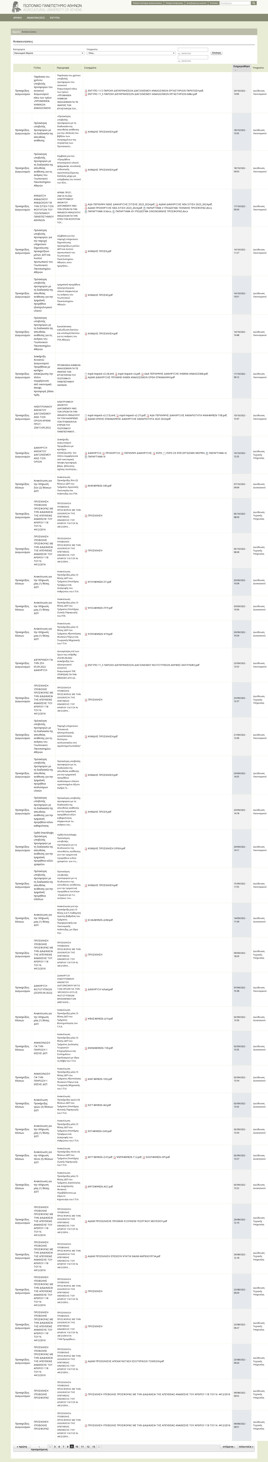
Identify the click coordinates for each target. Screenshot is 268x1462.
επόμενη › (229, 1446)
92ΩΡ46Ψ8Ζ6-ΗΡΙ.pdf (158, 1157)
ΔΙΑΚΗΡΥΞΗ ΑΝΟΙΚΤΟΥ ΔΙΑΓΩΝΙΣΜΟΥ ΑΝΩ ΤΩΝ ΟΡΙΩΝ (42, 454)
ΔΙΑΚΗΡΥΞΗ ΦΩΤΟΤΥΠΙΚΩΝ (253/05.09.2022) (43, 989)
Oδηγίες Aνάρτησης (174, 3)
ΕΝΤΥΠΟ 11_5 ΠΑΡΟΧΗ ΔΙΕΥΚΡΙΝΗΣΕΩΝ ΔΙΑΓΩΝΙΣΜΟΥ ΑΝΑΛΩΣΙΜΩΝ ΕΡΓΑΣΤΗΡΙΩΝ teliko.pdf (142, 94)
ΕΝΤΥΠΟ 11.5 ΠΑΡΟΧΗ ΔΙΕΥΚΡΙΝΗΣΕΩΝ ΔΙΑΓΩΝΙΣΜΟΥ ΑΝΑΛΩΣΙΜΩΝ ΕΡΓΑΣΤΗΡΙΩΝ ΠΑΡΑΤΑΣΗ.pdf (145, 90)
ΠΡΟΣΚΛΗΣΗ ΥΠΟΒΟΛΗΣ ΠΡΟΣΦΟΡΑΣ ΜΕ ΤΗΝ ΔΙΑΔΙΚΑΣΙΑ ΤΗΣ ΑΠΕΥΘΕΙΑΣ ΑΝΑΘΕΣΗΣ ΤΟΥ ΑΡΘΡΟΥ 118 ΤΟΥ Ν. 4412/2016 (43, 515)
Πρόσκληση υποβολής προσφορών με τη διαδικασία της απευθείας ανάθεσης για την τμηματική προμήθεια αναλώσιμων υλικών (43, 775)
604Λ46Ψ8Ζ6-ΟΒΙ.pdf (99, 485)
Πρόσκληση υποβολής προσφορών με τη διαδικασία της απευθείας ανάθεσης (43, 131)
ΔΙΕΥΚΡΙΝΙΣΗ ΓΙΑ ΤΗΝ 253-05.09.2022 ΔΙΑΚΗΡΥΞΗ (43, 665)
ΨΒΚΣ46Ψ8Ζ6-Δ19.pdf (100, 1018)
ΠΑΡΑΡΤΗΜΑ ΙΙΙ (217, 453)
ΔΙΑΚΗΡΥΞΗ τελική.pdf (100, 989)
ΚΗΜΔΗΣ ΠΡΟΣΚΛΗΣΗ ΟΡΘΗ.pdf (106, 848)
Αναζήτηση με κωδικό (196, 3)
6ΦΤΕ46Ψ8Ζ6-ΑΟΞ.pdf (100, 1186)
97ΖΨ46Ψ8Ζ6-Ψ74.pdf (100, 634)
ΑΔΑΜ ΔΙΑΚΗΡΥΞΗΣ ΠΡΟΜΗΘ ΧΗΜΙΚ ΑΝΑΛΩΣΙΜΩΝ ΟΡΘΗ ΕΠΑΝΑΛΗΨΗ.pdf (131, 377)
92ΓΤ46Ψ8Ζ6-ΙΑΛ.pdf (99, 1105)
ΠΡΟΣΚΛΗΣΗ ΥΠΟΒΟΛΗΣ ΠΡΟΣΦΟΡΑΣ (41, 1394)
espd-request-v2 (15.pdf (132, 415)
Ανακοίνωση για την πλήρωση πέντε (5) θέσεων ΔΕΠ (43, 1157)
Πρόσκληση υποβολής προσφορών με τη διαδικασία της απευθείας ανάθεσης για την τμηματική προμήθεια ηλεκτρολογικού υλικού (43, 295)
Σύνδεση (214, 3)
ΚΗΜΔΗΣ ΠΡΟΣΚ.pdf (99, 251)
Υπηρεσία (92, 49)
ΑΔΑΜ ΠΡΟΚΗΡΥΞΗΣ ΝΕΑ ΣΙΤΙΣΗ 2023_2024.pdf (115, 207)
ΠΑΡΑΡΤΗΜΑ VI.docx (99, 211)
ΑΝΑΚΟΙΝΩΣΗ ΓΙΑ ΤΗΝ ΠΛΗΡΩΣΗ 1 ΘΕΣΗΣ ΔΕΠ (42, 1048)
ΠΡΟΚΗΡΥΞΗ (112, 453)
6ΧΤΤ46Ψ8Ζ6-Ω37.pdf (100, 1157)
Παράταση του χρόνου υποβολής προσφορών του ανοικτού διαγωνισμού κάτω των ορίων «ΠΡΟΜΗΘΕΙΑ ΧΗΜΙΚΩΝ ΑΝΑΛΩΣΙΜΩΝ (43, 92)
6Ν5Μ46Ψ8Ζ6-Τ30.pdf (100, 1048)
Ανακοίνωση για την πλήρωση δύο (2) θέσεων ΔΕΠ (43, 486)
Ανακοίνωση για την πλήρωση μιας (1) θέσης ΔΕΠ (43, 608)
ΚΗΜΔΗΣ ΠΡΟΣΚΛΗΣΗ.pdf (103, 131)
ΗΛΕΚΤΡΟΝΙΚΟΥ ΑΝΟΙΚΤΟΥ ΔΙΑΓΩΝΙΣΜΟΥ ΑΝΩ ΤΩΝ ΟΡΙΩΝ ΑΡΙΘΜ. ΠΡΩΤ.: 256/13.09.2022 (43, 417)
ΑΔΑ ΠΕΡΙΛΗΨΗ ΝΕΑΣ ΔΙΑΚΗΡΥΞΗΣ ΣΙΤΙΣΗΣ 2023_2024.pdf (121, 204)
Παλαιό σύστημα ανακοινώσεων (147, 3)
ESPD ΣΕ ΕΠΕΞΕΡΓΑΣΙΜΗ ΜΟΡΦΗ (185, 453)
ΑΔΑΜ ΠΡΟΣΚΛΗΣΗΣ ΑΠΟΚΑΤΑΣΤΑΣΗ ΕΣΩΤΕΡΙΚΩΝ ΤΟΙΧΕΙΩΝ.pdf (126, 1361)
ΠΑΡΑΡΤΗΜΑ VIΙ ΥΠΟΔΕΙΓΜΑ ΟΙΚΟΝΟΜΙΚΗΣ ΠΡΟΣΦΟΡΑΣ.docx (151, 211)
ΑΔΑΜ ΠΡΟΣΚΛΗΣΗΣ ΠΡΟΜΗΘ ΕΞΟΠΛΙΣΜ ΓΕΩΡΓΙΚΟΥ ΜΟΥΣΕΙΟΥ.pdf (127, 1221)
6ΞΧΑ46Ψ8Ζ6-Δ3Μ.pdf (100, 920)
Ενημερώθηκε (241, 68)
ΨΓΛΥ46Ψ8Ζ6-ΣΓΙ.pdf (99, 581)
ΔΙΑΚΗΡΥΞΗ (94, 453)
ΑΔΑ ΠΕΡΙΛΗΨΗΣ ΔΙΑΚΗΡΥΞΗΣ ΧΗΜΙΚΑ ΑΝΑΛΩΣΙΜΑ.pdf (176, 373)
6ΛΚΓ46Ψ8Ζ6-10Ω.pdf (100, 1079)
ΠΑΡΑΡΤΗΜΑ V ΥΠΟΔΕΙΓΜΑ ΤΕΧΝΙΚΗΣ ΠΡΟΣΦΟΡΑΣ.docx (179, 207)
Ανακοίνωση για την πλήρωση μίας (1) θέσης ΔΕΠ (43, 582)
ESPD (159, 453)
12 (88, 1446)
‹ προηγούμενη (39, 1448)
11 (82, 1446)
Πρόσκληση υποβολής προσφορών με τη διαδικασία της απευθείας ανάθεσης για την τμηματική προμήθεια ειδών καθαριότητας (43, 811)
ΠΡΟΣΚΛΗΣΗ (95, 515)
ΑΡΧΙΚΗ (17, 17)
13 (93, 1446)
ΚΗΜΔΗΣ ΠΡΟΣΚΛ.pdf (100, 295)
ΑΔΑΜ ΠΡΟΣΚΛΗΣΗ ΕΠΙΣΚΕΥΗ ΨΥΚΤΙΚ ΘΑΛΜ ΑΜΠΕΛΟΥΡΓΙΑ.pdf (124, 1256)
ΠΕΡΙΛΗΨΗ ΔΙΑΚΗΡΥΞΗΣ (138, 453)
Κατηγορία (19, 49)
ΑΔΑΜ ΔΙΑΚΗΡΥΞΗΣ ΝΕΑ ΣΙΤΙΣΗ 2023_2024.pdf (185, 204)
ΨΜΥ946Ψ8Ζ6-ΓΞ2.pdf (128, 1157)
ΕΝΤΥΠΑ (55, 17)
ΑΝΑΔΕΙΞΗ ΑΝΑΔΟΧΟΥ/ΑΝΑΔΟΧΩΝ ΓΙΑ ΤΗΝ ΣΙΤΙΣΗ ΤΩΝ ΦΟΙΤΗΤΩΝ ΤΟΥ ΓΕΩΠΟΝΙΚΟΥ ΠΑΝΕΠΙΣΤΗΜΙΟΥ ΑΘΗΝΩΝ (44, 208)
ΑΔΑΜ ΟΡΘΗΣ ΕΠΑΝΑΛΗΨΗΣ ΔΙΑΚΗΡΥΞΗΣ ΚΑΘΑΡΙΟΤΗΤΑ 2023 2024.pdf (129, 418)
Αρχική (16, 31)
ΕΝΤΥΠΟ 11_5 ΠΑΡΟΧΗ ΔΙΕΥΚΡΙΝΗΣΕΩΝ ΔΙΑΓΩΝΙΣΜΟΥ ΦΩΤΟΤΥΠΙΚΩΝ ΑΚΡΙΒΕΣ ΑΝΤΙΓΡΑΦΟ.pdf (143, 665)
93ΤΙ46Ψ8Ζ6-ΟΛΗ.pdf (100, 1131)
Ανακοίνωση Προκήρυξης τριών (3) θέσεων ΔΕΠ (43, 1105)
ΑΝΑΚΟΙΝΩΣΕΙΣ (36, 17)
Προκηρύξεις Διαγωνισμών (22, 92)
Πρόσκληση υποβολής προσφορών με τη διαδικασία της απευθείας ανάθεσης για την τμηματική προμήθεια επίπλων (43, 885)
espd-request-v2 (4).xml (101, 373)
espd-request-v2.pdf (129, 373)
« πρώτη (22, 1446)
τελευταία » (246, 1446)
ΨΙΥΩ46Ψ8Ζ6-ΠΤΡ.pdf (100, 607)
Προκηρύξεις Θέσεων (22, 485)
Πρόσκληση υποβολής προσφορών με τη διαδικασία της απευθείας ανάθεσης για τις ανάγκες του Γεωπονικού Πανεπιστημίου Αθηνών (43, 169)
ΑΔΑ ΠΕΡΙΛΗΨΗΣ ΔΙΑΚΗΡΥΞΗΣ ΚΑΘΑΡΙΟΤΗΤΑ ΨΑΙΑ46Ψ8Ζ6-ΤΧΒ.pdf (188, 415)
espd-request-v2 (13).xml (101, 415)
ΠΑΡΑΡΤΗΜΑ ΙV (96, 456)
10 (76, 1446)
